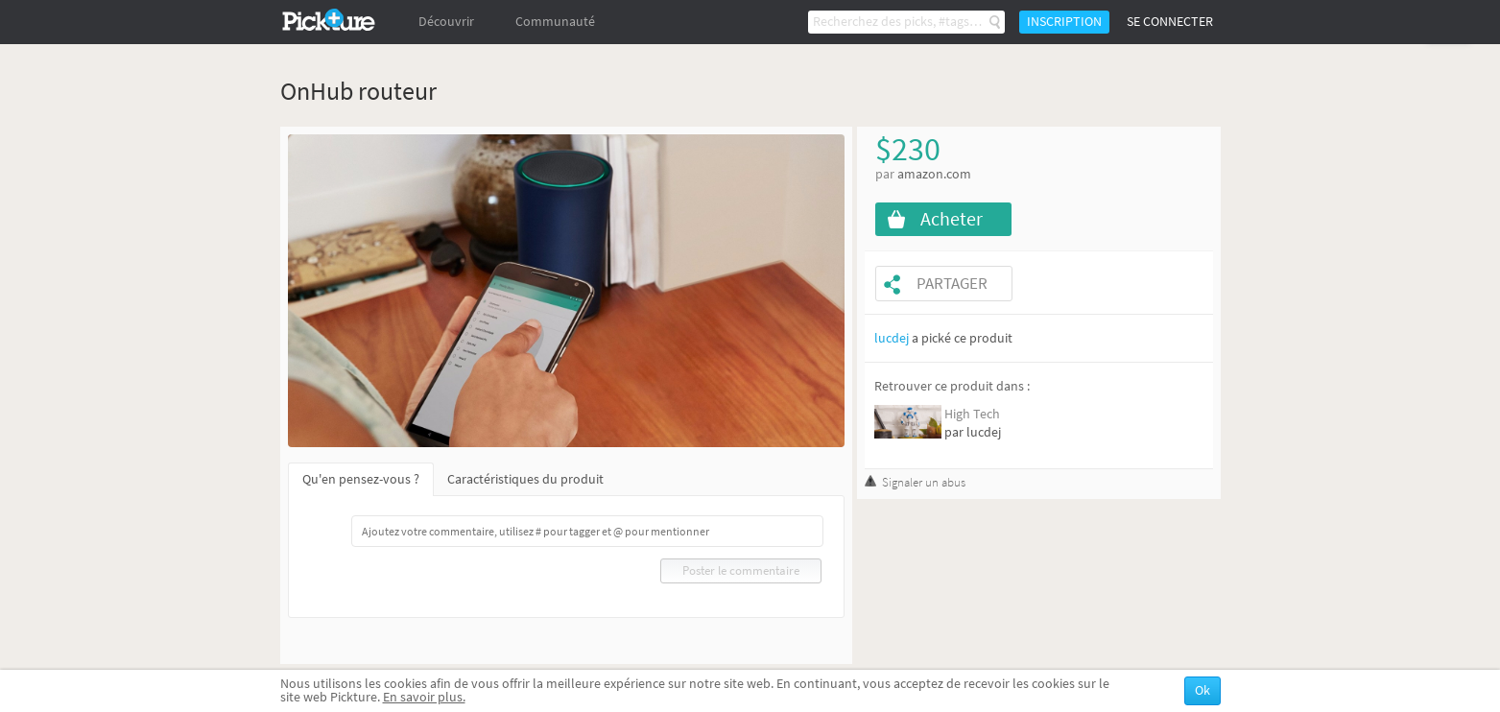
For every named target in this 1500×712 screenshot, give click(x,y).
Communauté (555, 21)
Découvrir (446, 21)
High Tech (972, 414)
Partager (952, 284)
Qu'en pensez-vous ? (360, 479)
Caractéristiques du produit (525, 479)
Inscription (1064, 21)
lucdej (891, 338)
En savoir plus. (424, 697)
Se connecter (1170, 21)
